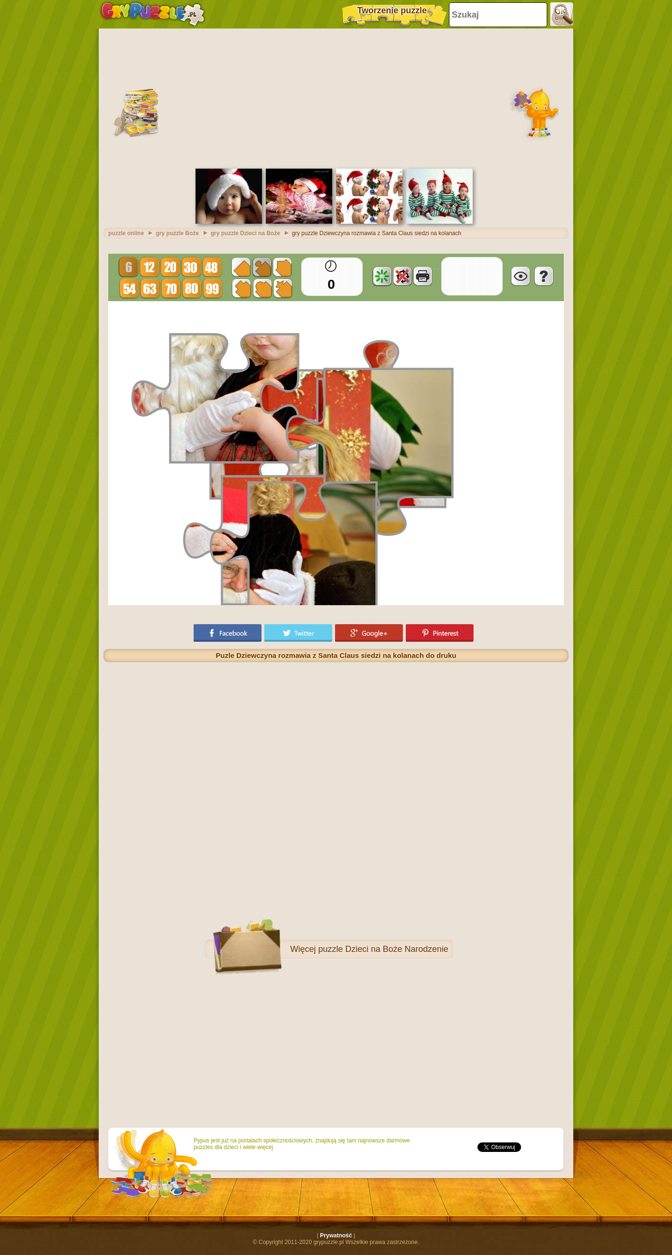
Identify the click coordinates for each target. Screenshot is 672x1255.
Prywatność (336, 1235)
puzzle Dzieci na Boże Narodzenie (383, 949)
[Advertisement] (336, 97)
